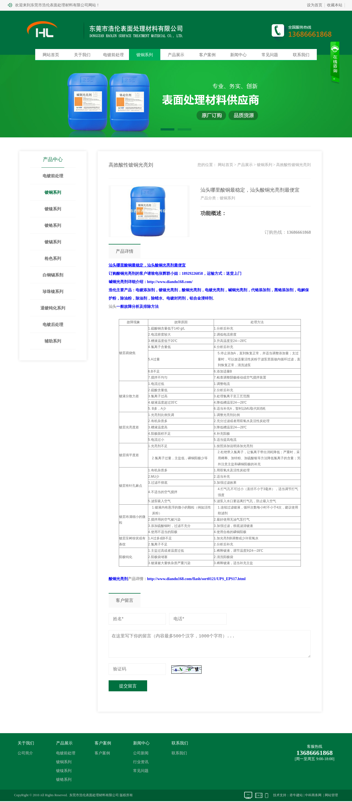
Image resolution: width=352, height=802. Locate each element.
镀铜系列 (144, 55)
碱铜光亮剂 (118, 282)
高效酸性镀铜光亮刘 (293, 165)
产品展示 (176, 55)
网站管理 (331, 795)
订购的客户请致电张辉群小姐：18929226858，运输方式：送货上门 (175, 273)
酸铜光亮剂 (191, 290)
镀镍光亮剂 (168, 290)
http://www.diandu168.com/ (170, 282)
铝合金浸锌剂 (201, 298)
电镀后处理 (53, 324)
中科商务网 (313, 795)
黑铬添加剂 (283, 290)
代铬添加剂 (260, 290)
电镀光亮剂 (214, 290)
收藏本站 (334, 5)
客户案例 (207, 55)
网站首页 (51, 55)
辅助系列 (53, 341)
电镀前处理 (113, 55)
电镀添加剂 (145, 290)
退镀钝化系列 (53, 308)
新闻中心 (238, 55)
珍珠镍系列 (53, 291)
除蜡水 (157, 298)
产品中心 (53, 159)
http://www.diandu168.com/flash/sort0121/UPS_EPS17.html (196, 579)
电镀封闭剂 (176, 298)
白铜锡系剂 (53, 275)
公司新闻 (140, 753)
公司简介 (25, 753)
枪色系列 (53, 258)
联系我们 (301, 55)
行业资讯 (140, 762)
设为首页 (314, 5)
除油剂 (141, 298)
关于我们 (82, 55)
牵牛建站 (296, 795)
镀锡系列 (53, 242)
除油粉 (126, 298)
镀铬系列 (53, 225)
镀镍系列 (53, 209)
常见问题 (270, 55)
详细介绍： (137, 282)
